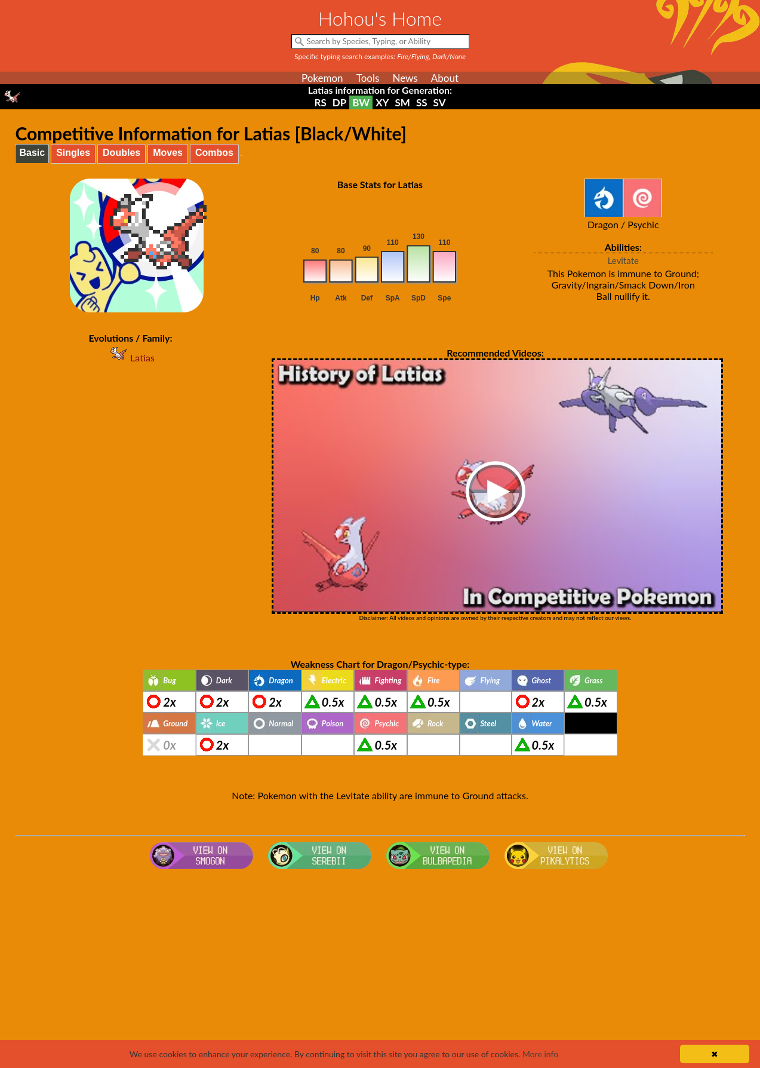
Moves (168, 153)
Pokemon (322, 78)
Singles (73, 153)
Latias (130, 357)
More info (540, 1054)
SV (439, 102)
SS (421, 102)
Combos (214, 153)
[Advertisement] (380, 969)
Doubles (121, 153)
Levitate (623, 260)
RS (321, 102)
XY (382, 102)
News (404, 78)
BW (361, 102)
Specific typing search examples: (380, 56)
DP (339, 102)
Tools (368, 78)
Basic (32, 153)
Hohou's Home (380, 18)
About (445, 78)
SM (402, 102)
